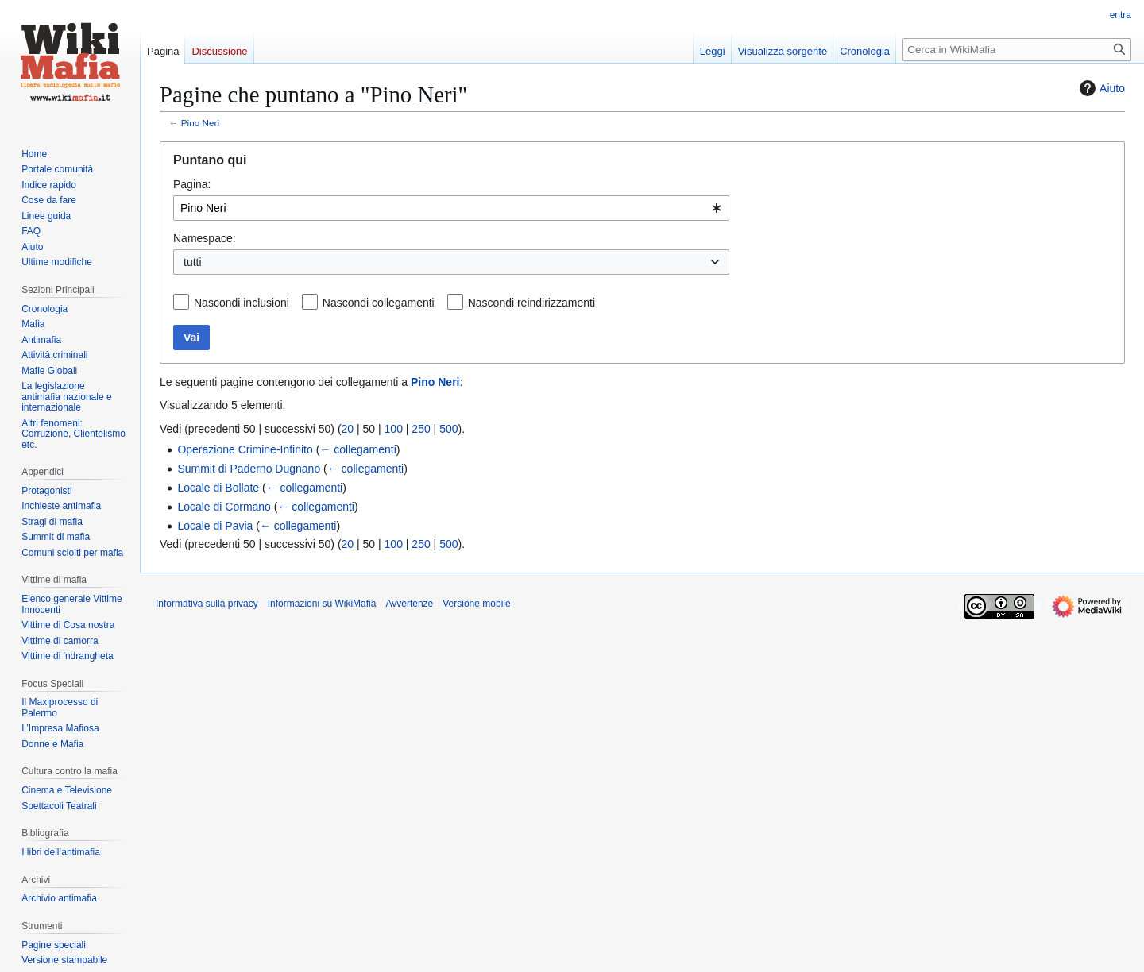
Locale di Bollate (218, 487)
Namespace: (204, 238)
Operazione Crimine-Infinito (244, 449)
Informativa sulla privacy (207, 603)
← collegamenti (357, 449)
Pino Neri (200, 123)
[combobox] (451, 208)
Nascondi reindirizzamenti (531, 302)
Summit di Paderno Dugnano (248, 468)
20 (348, 428)
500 (448, 428)
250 (421, 428)
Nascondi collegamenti (379, 302)
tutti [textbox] (193, 262)
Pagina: (192, 184)
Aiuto (1100, 88)
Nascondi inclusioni (241, 302)
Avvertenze (409, 603)
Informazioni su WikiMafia (322, 603)
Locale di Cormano (224, 506)
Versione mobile (476, 603)
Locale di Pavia (215, 525)
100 (394, 428)
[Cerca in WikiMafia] (1016, 49)
